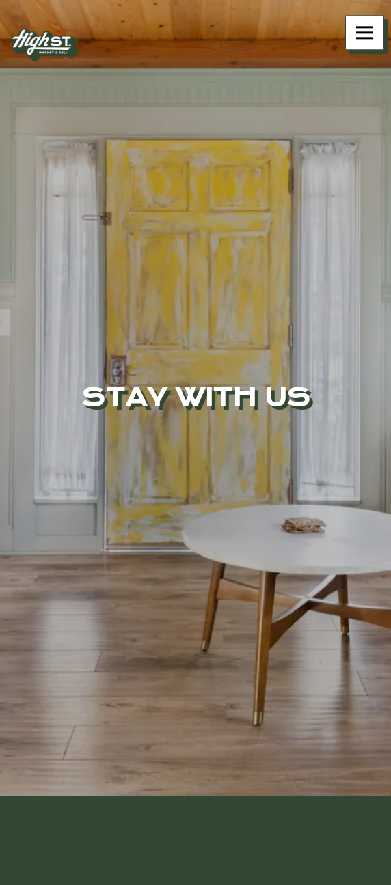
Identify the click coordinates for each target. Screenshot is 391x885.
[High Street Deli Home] (44, 44)
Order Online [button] (195, 872)
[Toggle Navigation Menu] (364, 32)
